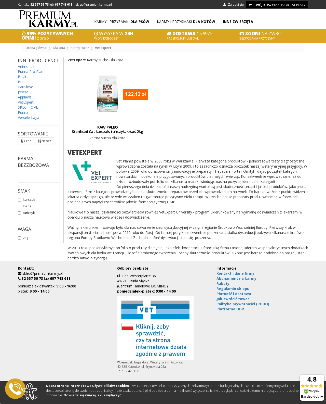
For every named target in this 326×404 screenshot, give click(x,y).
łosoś (24, 206)
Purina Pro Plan (30, 71)
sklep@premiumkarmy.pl (94, 4)
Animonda (26, 66)
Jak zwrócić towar (232, 298)
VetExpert (26, 102)
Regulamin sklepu (232, 288)
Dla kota (59, 48)
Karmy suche (80, 48)
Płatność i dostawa (233, 293)
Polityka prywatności (242, 303)
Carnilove (25, 86)
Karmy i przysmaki (121, 21)
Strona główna (35, 48)
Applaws (25, 97)
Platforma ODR (230, 309)
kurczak (26, 199)
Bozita (23, 76)
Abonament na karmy (236, 278)
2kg (23, 237)
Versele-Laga (28, 117)
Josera (23, 92)
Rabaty (222, 283)
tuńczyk (26, 212)
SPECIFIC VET (29, 107)
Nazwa (44, 141)
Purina (23, 112)
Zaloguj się (234, 4)
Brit (21, 81)
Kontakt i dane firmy (235, 273)
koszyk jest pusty (277, 5)
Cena (26, 141)
